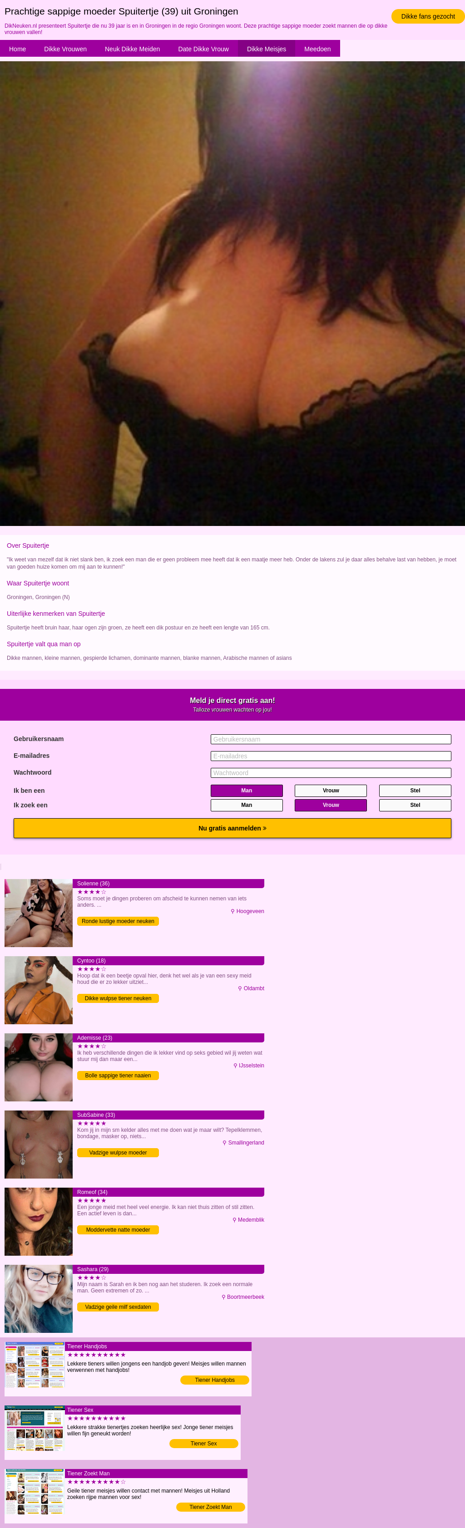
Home (17, 49)
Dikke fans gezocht (428, 16)
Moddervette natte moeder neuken (118, 1230)
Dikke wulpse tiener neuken (118, 998)
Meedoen (317, 49)
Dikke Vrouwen (65, 49)
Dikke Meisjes (266, 49)
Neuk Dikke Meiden (132, 49)
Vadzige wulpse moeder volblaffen (118, 1153)
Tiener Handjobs (215, 1380)
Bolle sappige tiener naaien (118, 1075)
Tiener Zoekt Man (210, 1507)
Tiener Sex (204, 1443)
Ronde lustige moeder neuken (118, 921)
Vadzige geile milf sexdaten (118, 1307)
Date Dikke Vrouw (203, 49)
